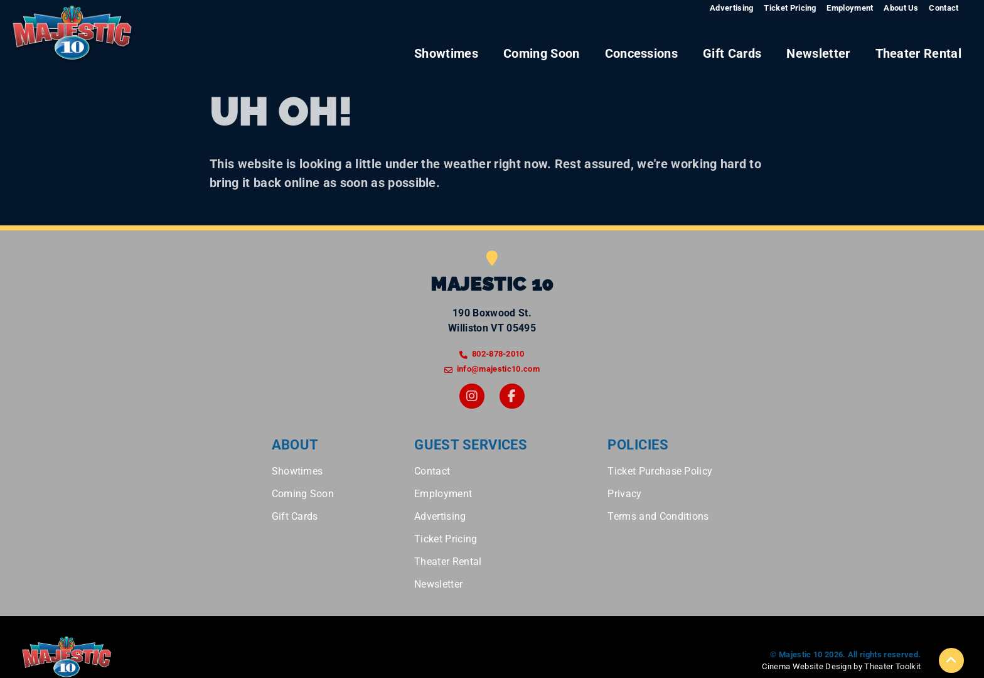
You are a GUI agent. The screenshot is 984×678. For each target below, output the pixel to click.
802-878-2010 (498, 353)
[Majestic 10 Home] (73, 34)
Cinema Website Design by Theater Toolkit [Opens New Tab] (841, 666)
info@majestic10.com (498, 369)
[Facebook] (512, 396)
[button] (951, 660)
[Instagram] (471, 396)
